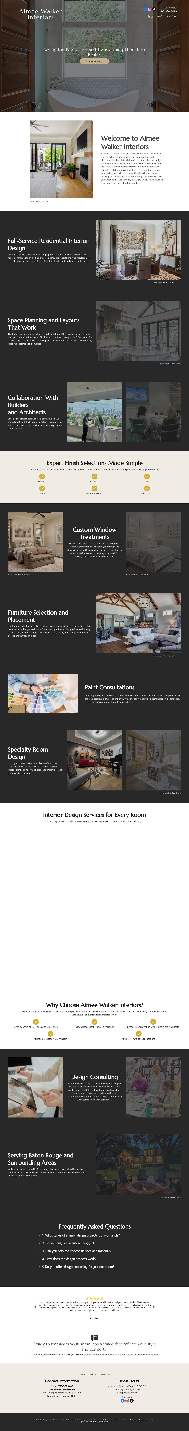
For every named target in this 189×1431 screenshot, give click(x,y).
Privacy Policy (103, 1422)
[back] (35, 1307)
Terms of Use (92, 1422)
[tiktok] (154, 9)
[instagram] (150, 9)
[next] (154, 1307)
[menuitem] (149, 15)
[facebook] (145, 9)
